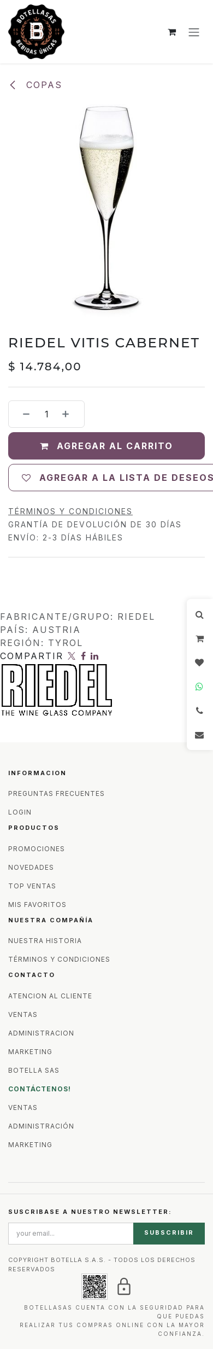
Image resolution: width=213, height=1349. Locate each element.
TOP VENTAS (32, 886)
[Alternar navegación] (194, 31)
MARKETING (30, 1052)
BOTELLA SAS (34, 1070)
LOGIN (20, 812)
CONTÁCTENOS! (39, 1089)
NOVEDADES (31, 867)
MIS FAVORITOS (37, 904)
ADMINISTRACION (41, 1033)
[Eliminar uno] (22, 414)
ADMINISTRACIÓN (41, 1126)
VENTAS (23, 1014)
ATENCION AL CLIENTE (50, 996)
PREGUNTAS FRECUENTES (56, 793)
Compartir (31, 655)
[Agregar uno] (70, 414)
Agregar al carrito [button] (106, 445)
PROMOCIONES (36, 849)
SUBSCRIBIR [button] (169, 1232)
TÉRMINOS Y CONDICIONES (59, 959)
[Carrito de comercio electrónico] (172, 32)
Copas (35, 84)
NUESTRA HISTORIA (45, 941)
